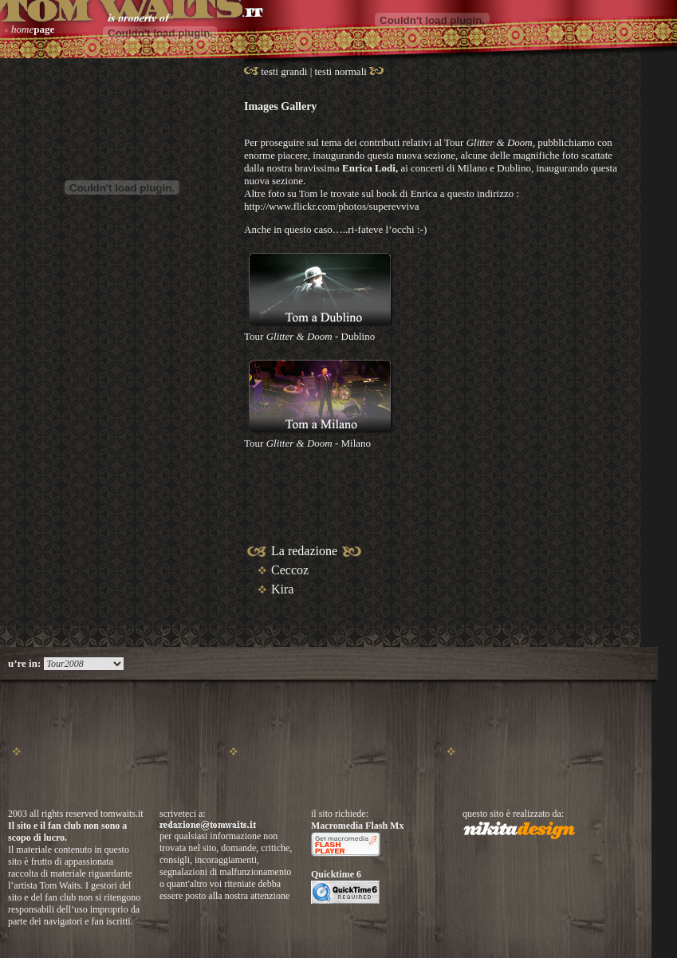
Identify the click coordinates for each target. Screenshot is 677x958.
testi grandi (284, 71)
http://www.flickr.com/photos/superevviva (331, 206)
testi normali (342, 71)
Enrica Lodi (369, 168)
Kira (282, 589)
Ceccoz (290, 570)
